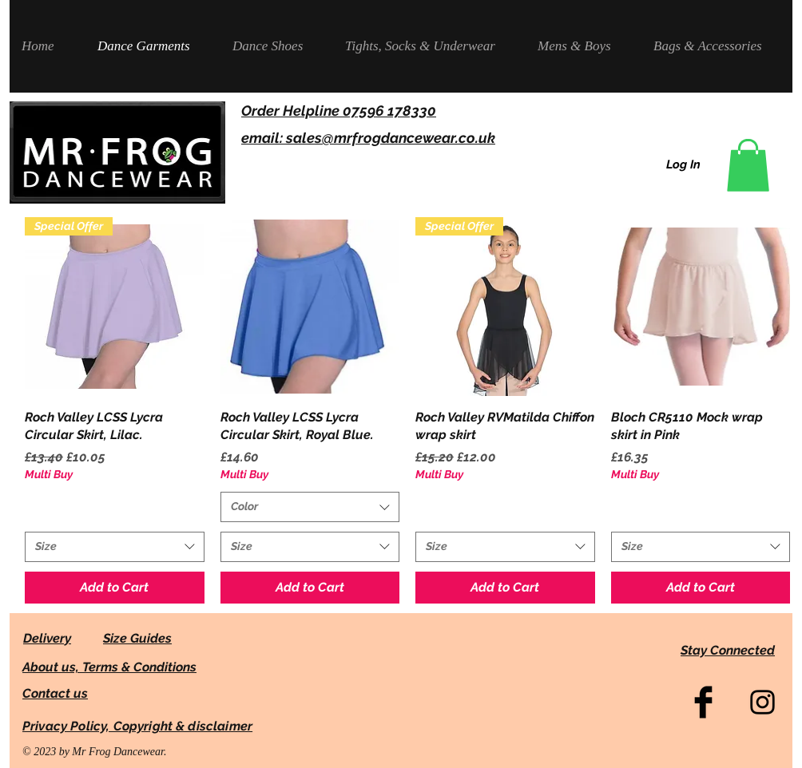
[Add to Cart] (114, 588)
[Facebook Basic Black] (703, 702)
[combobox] (114, 547)
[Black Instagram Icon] (762, 702)
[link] (748, 165)
